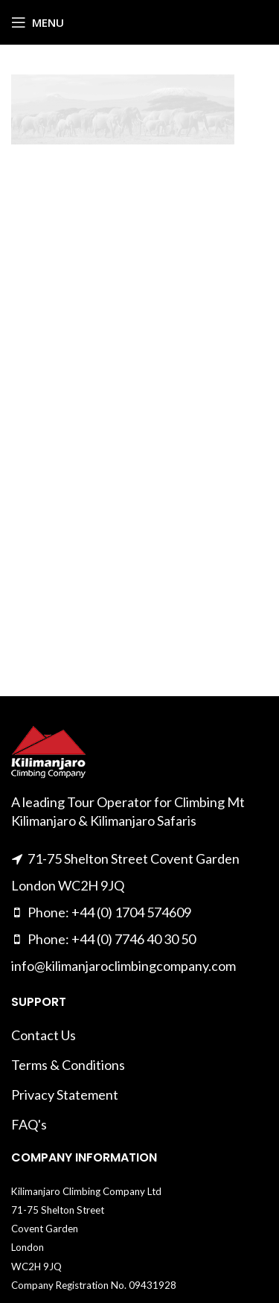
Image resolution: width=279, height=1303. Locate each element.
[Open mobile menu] (37, 22)
